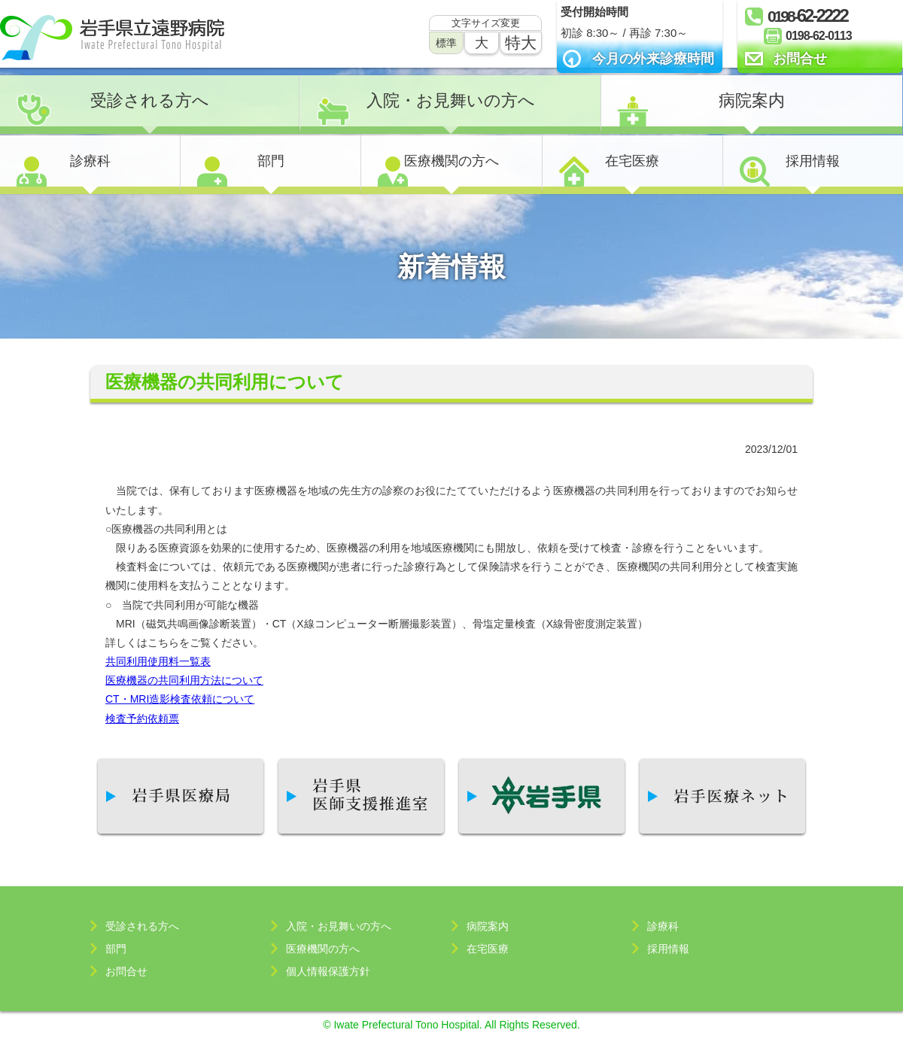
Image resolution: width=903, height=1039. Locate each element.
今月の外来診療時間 (653, 58)
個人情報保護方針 (328, 971)
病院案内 (752, 100)
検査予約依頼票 (142, 718)
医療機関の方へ (451, 161)
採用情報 (813, 161)
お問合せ (800, 58)
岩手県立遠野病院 (112, 37)
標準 (446, 43)
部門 (270, 161)
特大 (521, 42)
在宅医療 (632, 161)
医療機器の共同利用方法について (184, 680)
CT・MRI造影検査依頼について (179, 699)
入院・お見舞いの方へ (450, 100)
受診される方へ (149, 100)
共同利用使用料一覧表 (158, 661)
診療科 (90, 161)
